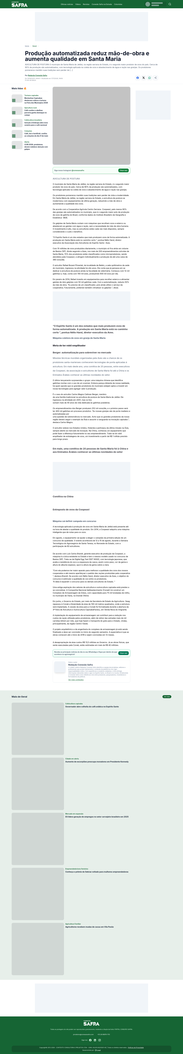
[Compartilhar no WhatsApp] (149, 77)
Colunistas (118, 4)
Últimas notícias (67, 4)
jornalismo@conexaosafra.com (83, 1034)
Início (27, 46)
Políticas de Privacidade (136, 1047)
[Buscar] (169, 4)
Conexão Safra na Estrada (102, 4)
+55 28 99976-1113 (103, 1034)
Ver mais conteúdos (76, 680)
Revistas (86, 4)
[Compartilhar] (155, 77)
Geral (34, 46)
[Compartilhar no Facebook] (137, 77)
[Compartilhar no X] (143, 77)
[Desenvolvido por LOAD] (98, 1050)
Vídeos (78, 4)
